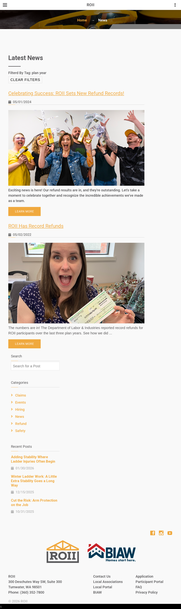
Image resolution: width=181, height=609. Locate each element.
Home (82, 20)
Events (20, 402)
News (19, 416)
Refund (21, 423)
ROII (24, 601)
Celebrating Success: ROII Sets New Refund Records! (66, 93)
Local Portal (102, 587)
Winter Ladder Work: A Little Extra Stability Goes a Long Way (34, 480)
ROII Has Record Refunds (35, 226)
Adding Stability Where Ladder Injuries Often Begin (33, 459)
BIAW (97, 592)
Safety (20, 430)
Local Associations (108, 581)
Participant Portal (149, 581)
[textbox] (35, 366)
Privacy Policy (147, 592)
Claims (20, 395)
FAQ (139, 587)
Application (144, 576)
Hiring (20, 409)
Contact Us (101, 576)
